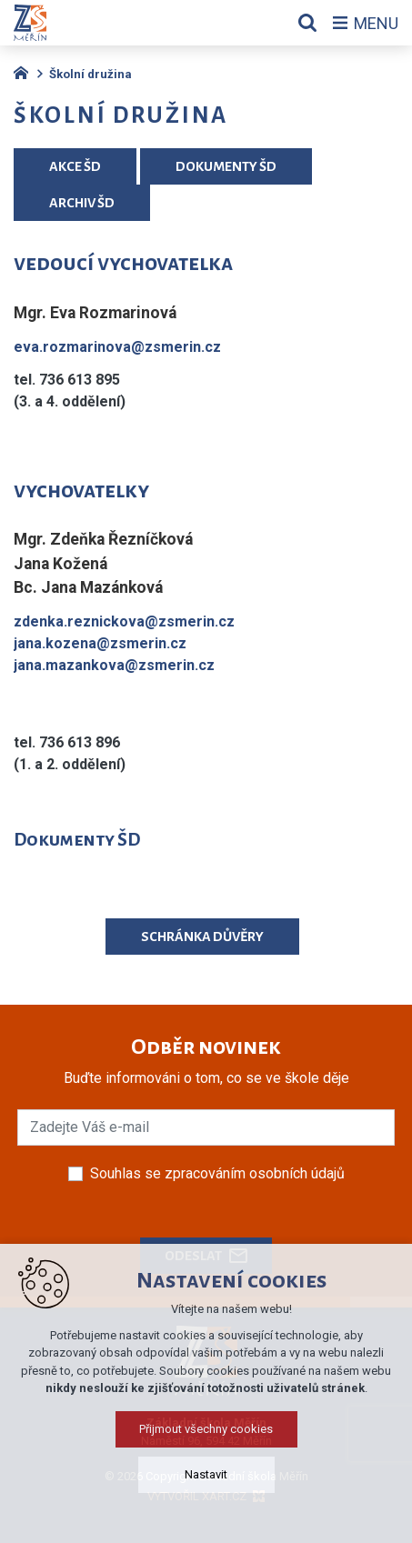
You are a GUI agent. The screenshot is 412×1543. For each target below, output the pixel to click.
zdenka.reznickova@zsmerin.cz (124, 621)
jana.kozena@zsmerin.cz (100, 643)
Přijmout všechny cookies (206, 1470)
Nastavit (206, 1515)
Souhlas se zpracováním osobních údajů (217, 1173)
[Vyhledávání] (307, 23)
